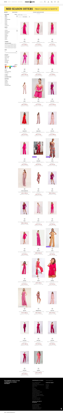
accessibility (61, 409)
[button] (25, 17)
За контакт (34, 388)
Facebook (47, 384)
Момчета (20, 1)
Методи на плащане (35, 405)
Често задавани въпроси (36, 382)
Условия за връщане (35, 383)
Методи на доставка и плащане (37, 394)
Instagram (47, 385)
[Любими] (55, 2)
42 (14, 47)
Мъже (9, 1)
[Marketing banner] (31, 8)
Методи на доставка (35, 406)
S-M (11, 44)
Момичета (14, 1)
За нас (33, 387)
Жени (5, 1)
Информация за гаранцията (36, 407)
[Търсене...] (43, 1)
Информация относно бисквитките (38, 384)
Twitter (1, 21)
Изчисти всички (14, 12)
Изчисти (16, 14)
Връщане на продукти (36, 393)
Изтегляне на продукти (36, 399)
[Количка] (58, 2)
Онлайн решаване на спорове (37, 391)
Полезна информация (49, 380)
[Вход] (48, 2)
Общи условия (34, 385)
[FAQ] (52, 2)
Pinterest (47, 388)
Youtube (47, 386)
